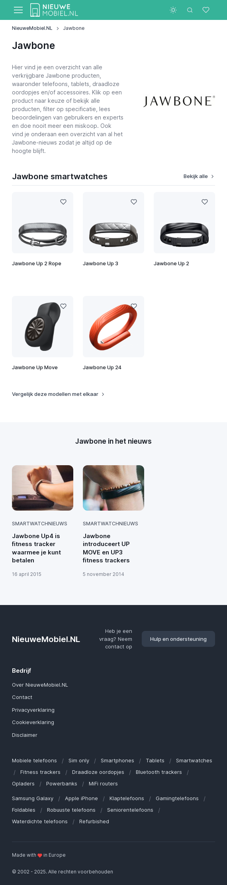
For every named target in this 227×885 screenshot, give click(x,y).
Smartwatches (194, 760)
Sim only (78, 760)
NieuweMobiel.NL (32, 28)
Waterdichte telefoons (40, 821)
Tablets (155, 760)
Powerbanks (61, 783)
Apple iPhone (81, 798)
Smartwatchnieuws (39, 524)
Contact (22, 697)
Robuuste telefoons (71, 810)
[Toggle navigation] (18, 10)
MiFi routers (103, 783)
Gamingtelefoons (177, 798)
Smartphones (117, 760)
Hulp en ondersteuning (178, 639)
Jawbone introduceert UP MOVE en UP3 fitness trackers (106, 548)
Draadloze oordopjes (98, 772)
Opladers (23, 783)
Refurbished (94, 821)
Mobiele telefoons (34, 760)
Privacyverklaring (33, 710)
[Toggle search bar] (190, 10)
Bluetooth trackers (159, 772)
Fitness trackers (40, 772)
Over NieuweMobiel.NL (40, 684)
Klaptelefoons (127, 798)
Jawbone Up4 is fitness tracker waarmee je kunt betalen (36, 548)
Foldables (23, 810)
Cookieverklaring (33, 722)
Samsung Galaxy (32, 798)
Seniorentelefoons (130, 810)
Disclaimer (24, 735)
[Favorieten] (206, 10)
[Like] (63, 202)
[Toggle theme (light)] (173, 10)
